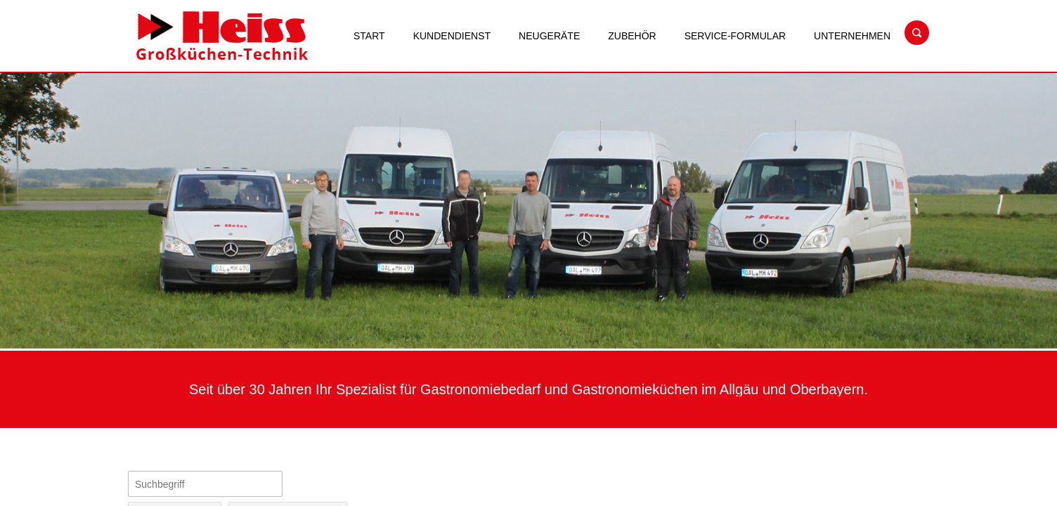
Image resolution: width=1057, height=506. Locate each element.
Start (369, 35)
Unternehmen (852, 35)
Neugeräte (549, 35)
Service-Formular (735, 35)
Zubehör (632, 35)
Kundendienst (452, 35)
